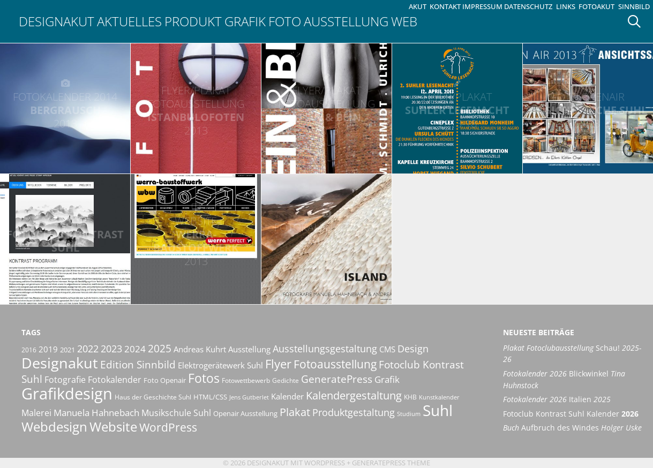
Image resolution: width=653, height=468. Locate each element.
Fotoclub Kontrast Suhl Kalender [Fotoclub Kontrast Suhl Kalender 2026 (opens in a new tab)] (571, 414)
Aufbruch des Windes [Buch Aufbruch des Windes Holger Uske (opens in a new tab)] (572, 427)
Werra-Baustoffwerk (196, 241)
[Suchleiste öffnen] (638, 21)
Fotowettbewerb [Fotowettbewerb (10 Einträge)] (246, 380)
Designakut (56, 21)
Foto (284, 21)
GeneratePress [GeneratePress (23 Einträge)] (336, 379)
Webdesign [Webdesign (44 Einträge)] (54, 426)
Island (326, 240)
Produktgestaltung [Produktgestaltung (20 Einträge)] (353, 412)
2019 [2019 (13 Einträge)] (48, 349)
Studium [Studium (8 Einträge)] (409, 414)
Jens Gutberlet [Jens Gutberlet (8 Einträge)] (249, 397)
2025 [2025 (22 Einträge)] (159, 348)
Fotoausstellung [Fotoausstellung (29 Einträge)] (335, 364)
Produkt (193, 21)
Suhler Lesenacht (457, 110)
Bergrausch (65, 110)
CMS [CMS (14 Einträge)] (387, 349)
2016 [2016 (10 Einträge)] (28, 349)
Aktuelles (129, 21)
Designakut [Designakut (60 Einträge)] (59, 363)
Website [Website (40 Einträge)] (113, 426)
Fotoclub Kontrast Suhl (65, 241)
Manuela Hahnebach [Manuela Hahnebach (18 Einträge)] (96, 412)
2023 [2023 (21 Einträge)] (111, 348)
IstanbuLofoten (196, 110)
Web (404, 21)
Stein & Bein (326, 110)
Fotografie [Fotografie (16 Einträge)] (65, 380)
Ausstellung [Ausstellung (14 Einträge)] (249, 349)
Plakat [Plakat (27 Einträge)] (295, 411)
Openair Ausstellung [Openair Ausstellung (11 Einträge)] (245, 413)
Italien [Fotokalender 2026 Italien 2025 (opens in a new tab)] (557, 399)
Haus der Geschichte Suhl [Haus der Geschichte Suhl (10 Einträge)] (153, 397)
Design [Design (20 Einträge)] (413, 348)
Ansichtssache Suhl (588, 110)
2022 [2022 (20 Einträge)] (88, 348)
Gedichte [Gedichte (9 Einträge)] (285, 380)
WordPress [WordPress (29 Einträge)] (168, 427)
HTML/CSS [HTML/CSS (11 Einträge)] (210, 397)
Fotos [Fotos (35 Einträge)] (204, 378)
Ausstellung (346, 21)
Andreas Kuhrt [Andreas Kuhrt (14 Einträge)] (200, 349)
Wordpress (324, 462)
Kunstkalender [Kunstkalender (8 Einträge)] (439, 397)
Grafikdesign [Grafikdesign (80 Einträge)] (66, 393)
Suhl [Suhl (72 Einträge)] (438, 410)
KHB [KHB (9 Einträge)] (410, 397)
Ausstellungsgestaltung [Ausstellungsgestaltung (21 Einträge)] (325, 348)
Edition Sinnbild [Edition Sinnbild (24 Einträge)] (138, 364)
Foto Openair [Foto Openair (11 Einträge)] (165, 380)
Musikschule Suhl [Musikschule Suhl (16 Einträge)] (176, 413)
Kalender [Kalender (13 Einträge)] (287, 396)
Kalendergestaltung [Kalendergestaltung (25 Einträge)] (354, 395)
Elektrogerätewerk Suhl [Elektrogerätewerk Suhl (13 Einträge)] (220, 365)
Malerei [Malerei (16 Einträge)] (36, 413)
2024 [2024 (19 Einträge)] (135, 348)
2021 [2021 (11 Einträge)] (67, 349)
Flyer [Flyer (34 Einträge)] (278, 364)
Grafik (245, 21)
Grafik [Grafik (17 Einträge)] (387, 379)
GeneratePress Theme (391, 462)
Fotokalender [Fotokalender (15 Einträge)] (114, 380)
